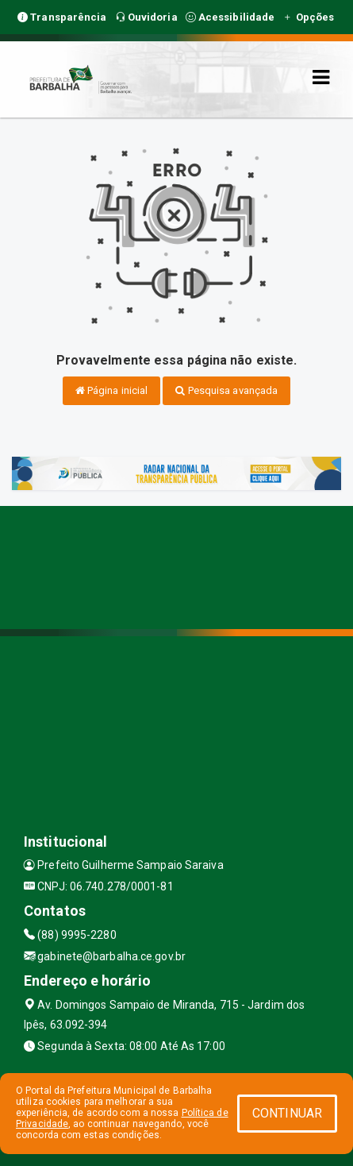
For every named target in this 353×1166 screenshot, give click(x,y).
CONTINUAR (287, 1113)
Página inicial (111, 390)
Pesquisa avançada (226, 390)
